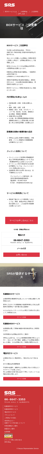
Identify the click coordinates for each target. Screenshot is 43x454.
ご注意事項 (34, 11)
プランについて (9, 415)
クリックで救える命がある (13, 440)
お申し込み (21, 14)
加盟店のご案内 (9, 429)
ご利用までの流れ (10, 418)
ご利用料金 (23, 11)
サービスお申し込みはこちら (21, 220)
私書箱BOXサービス (11, 406)
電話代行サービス (10, 412)
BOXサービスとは (11, 11)
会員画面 (7, 431)
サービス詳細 (21, 317)
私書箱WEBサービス (11, 409)
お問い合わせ (21, 255)
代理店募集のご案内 (10, 426)
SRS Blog (7, 442)
